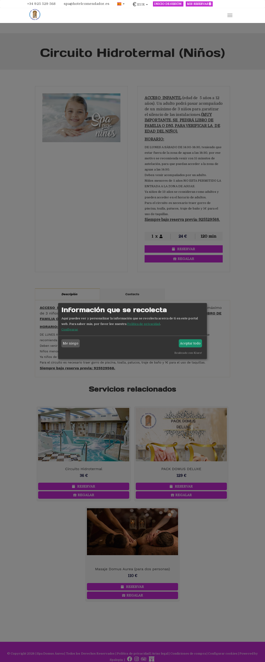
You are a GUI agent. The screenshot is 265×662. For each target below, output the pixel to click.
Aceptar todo (190, 343)
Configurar (69, 329)
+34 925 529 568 (41, 4)
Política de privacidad (143, 323)
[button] (121, 3)
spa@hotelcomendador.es (86, 4)
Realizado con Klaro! (188, 352)
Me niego (71, 343)
